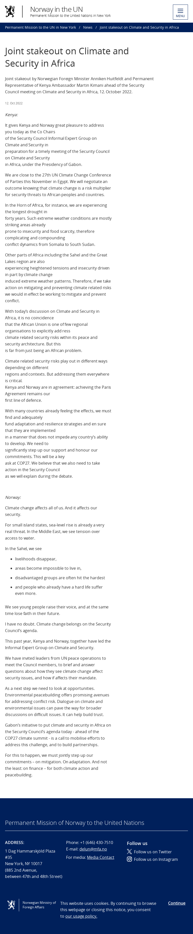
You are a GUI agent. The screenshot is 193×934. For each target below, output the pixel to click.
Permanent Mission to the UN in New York (40, 27)
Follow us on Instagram (152, 859)
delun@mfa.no (93, 849)
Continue (176, 903)
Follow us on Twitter (149, 852)
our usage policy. (81, 916)
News (87, 27)
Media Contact (100, 857)
